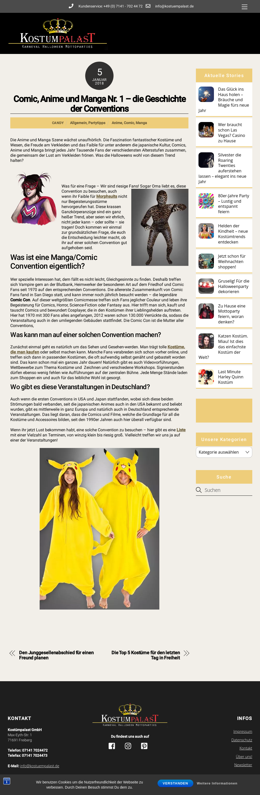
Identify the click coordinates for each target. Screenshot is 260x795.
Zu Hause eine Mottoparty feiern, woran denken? (231, 314)
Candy (58, 123)
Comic (129, 123)
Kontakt (245, 748)
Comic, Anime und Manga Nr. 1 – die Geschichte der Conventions (99, 104)
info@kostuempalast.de (39, 765)
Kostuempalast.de (118, 777)
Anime (117, 123)
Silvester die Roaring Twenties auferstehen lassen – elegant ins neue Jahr (222, 168)
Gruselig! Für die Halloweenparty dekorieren (233, 286)
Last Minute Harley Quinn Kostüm (230, 377)
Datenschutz (241, 739)
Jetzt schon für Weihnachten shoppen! (232, 261)
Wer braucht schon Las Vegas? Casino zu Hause (231, 132)
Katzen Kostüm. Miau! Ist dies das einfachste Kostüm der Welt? (223, 346)
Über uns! (244, 756)
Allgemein (78, 123)
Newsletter (243, 764)
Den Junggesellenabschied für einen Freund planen (56, 655)
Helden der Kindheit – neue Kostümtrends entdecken (233, 234)
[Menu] (244, 7)
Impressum (242, 731)
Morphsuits (106, 196)
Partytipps (96, 123)
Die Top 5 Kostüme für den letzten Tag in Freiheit (145, 655)
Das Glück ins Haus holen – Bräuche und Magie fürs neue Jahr (223, 100)
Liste (181, 429)
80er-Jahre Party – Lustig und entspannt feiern (233, 203)
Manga (141, 123)
